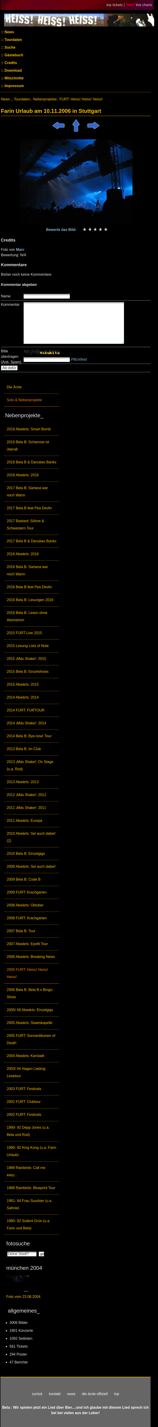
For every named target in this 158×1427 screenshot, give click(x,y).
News (9, 32)
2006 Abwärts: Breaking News (31, 957)
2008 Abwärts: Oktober (25, 905)
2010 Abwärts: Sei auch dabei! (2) (31, 837)
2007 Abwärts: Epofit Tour (27, 944)
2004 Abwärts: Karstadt (25, 1056)
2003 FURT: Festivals (24, 1089)
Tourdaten (13, 40)
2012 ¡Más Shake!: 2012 (26, 795)
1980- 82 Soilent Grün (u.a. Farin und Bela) (28, 1224)
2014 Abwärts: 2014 (23, 697)
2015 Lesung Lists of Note (28, 646)
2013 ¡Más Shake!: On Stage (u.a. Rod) (30, 765)
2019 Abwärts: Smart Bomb (29, 429)
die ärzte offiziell (95, 1394)
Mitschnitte (14, 78)
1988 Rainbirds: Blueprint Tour (31, 1188)
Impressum (14, 86)
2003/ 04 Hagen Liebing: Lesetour (26, 1072)
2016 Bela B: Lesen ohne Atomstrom (27, 616)
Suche (9, 47)
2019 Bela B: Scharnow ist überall (28, 445)
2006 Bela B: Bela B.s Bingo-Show (30, 993)
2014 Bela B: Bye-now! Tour (29, 736)
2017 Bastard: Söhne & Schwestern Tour (25, 524)
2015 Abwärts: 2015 (23, 684)
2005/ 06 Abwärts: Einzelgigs (30, 1010)
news (71, 1394)
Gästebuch (13, 55)
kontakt (55, 1394)
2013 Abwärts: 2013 (23, 782)
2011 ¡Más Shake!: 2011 (26, 808)
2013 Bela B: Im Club (24, 749)
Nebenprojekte (44, 99)
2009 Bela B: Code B (23, 879)
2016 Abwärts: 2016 (23, 554)
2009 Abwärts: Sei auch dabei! (31, 866)
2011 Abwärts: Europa (24, 821)
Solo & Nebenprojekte (24, 400)
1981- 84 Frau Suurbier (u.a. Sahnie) (29, 1204)
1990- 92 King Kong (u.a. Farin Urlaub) (31, 1151)
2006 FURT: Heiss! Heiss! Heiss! (27, 973)
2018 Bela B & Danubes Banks (31, 462)
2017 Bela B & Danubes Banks (31, 541)
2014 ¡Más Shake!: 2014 (26, 723)
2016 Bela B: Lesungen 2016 (30, 600)
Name (6, 296)
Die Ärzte (14, 387)
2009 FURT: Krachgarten (27, 892)
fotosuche (18, 1243)
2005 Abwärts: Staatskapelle (29, 1023)
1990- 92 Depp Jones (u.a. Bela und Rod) (28, 1131)
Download (13, 70)
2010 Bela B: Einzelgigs (26, 854)
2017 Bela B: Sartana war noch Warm (27, 491)
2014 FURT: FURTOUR (25, 710)
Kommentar (10, 304)
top (116, 1394)
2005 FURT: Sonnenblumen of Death (31, 1039)
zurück (37, 1394)
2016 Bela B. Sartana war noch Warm (27, 570)
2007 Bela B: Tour (21, 931)
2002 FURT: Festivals (24, 1114)
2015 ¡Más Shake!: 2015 (26, 659)
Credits (10, 63)
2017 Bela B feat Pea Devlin (29, 508)
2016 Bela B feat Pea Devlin (29, 587)
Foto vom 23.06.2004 (23, 1297)
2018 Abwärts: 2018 (23, 475)
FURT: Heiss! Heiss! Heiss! (81, 99)
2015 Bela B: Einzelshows (28, 671)
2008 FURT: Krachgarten (27, 918)
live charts (144, 5)
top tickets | (116, 5)
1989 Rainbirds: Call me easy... (26, 1171)
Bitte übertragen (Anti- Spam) (11, 356)
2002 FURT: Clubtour (24, 1102)
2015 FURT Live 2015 (24, 633)
